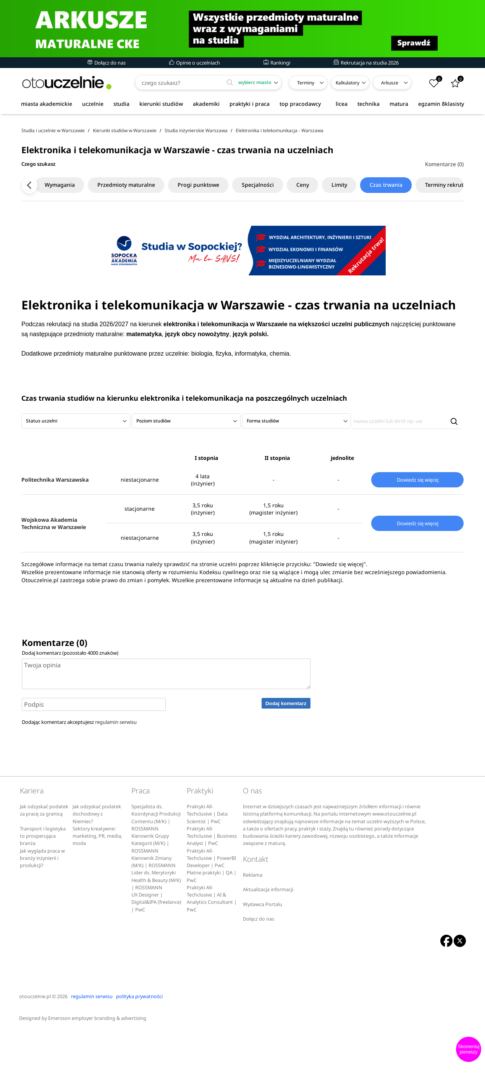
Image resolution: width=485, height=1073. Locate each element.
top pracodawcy (300, 103)
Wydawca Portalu (262, 945)
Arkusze (389, 82)
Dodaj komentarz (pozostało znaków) (70, 694)
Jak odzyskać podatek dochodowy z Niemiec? (97, 855)
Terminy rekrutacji (430, 226)
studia (121, 103)
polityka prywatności (139, 1037)
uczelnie (92, 103)
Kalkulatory (347, 82)
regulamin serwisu (116, 763)
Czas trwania (367, 226)
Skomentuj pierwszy (469, 1049)
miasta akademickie (46, 103)
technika (368, 103)
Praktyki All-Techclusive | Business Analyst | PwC (212, 877)
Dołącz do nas (106, 62)
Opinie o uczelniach (194, 62)
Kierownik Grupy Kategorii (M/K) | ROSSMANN (150, 884)
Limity (320, 226)
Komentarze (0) (444, 205)
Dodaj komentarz (285, 745)
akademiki (206, 103)
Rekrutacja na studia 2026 (366, 62)
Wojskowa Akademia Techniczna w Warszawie (53, 564)
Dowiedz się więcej (417, 521)
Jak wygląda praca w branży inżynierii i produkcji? (42, 899)
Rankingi (277, 62)
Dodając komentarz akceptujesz (79, 763)
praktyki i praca (250, 103)
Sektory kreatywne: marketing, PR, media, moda (97, 877)
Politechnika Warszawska (55, 520)
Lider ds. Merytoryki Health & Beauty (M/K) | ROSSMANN (156, 921)
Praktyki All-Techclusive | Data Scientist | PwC (207, 855)
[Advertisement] (242, 141)
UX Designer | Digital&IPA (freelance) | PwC (156, 943)
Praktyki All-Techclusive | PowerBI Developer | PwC (211, 899)
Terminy (305, 82)
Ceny (283, 226)
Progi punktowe (178, 226)
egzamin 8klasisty (441, 103)
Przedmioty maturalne (106, 226)
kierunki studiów (161, 103)
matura (399, 103)
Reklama (252, 916)
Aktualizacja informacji (268, 930)
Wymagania (39, 226)
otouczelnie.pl (35, 1037)
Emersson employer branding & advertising (97, 1060)
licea (342, 103)
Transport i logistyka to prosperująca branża (43, 877)
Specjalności (238, 226)
